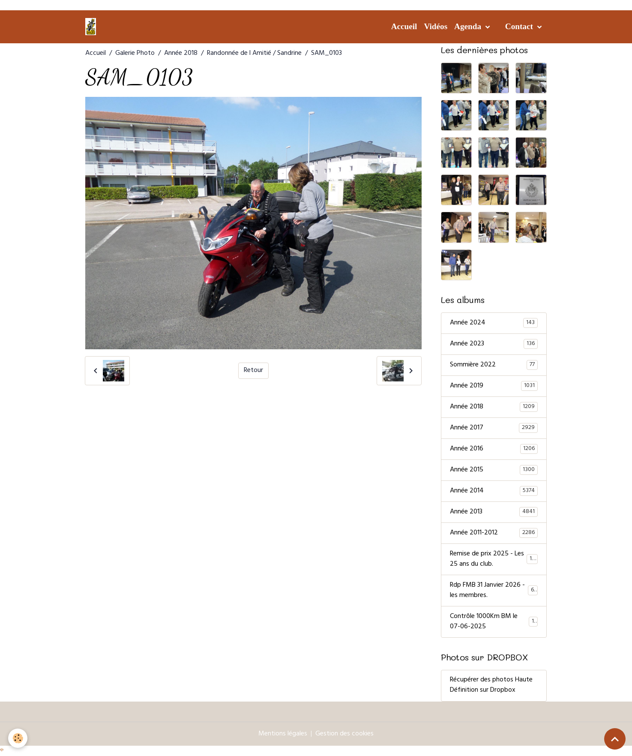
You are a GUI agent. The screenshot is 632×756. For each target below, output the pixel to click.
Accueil (404, 26)
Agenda (468, 26)
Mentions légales (282, 734)
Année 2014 (494, 491)
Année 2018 (181, 53)
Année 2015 (494, 470)
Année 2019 (494, 386)
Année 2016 (494, 449)
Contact (520, 26)
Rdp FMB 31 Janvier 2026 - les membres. (494, 590)
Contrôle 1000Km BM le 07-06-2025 (494, 621)
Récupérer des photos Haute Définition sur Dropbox (491, 685)
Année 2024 (494, 323)
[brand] (92, 26)
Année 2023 (494, 344)
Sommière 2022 (494, 365)
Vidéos (435, 26)
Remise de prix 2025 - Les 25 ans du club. (494, 559)
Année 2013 (494, 512)
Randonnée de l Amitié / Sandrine (254, 53)
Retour (253, 370)
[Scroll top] (615, 739)
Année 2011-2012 (494, 533)
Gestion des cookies (344, 734)
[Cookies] (18, 738)
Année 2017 (494, 428)
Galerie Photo (135, 53)
